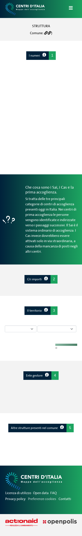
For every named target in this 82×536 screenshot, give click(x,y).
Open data (41, 493)
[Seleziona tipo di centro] (56, 328)
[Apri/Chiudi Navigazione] (68, 9)
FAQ (53, 493)
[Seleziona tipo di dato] (21, 328)
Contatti (65, 499)
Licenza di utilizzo (18, 493)
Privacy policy (15, 499)
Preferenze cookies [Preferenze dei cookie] (42, 499)
